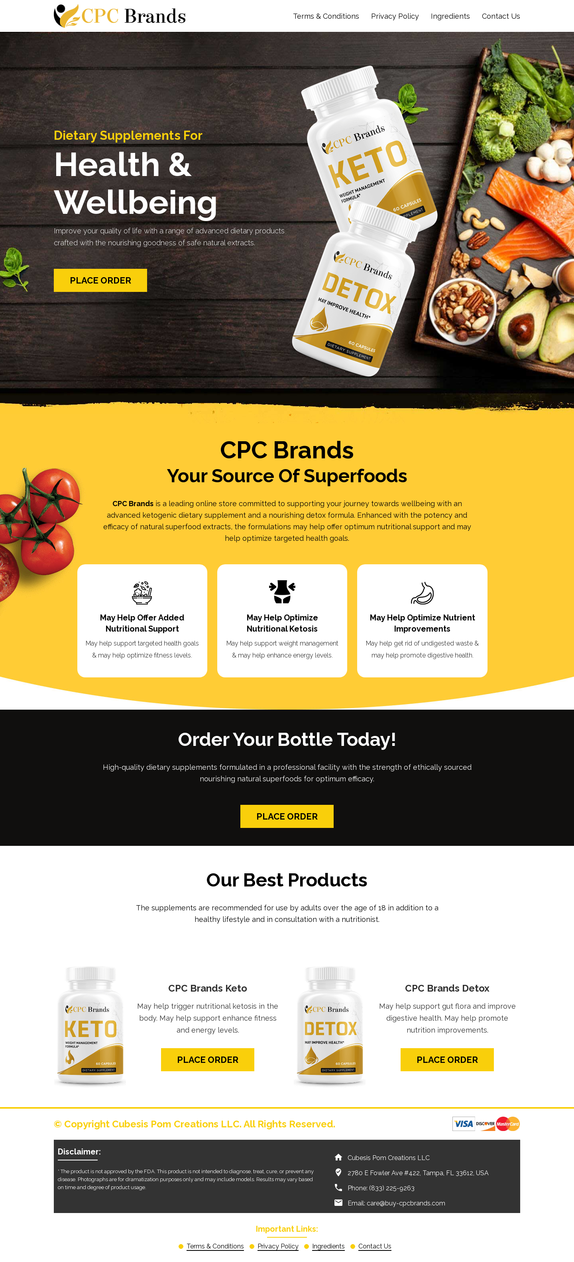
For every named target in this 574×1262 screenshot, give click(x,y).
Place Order (100, 280)
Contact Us (501, 16)
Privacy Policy (395, 16)
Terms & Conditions (326, 16)
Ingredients (450, 16)
